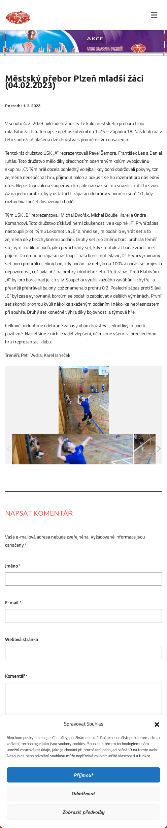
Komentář (16, 676)
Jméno (13, 566)
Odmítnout (84, 793)
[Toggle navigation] (154, 15)
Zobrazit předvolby (84, 812)
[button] (157, 723)
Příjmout (83, 775)
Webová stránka (21, 639)
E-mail (13, 603)
